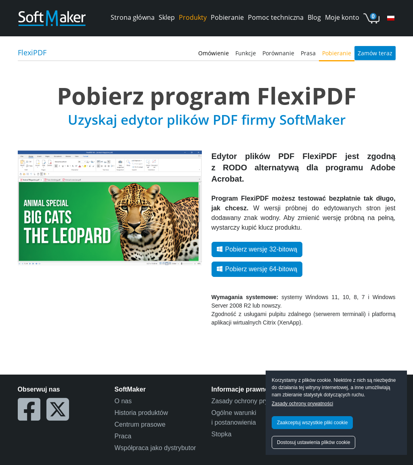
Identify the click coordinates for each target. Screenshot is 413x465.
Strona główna (133, 17)
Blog (314, 17)
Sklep (167, 17)
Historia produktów (141, 412)
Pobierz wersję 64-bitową (257, 269)
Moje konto (342, 17)
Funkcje (245, 53)
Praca (123, 436)
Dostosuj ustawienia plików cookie (313, 442)
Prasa (308, 53)
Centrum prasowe (140, 424)
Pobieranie (227, 17)
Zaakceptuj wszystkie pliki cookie (312, 422)
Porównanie (278, 53)
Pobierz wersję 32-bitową (257, 249)
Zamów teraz (375, 53)
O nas (123, 401)
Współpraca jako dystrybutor (155, 447)
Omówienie (213, 53)
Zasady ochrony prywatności (302, 403)
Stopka (222, 434)
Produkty (193, 17)
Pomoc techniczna (276, 17)
